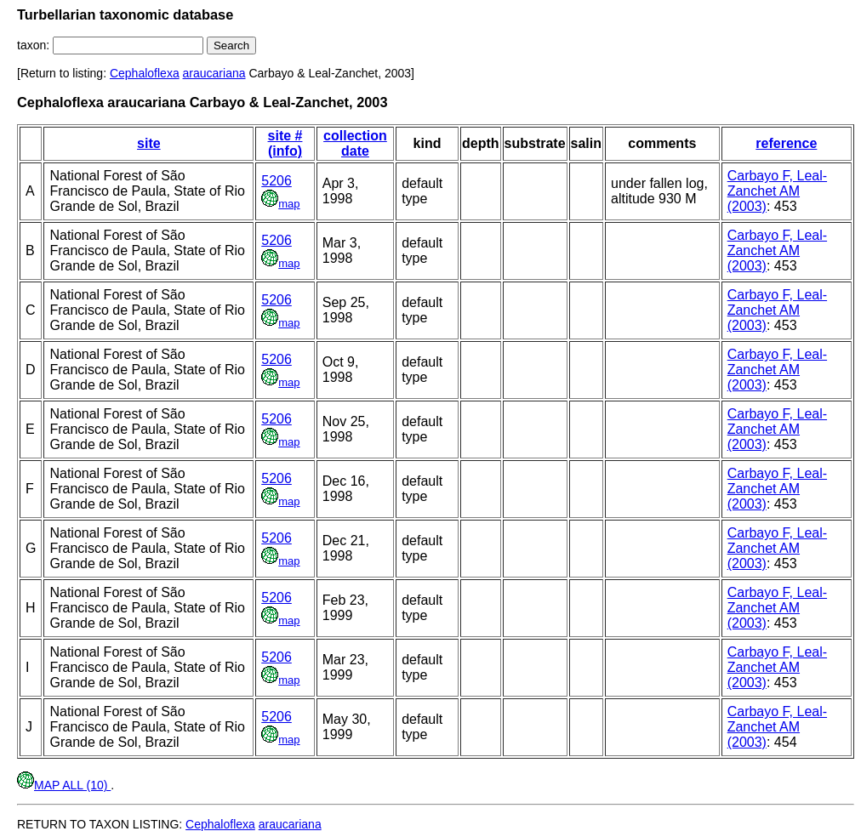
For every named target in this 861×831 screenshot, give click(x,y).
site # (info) (285, 143)
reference (786, 143)
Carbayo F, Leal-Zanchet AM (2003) (777, 190)
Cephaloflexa (145, 73)
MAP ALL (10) (64, 785)
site (149, 143)
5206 (276, 181)
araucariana (214, 73)
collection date (355, 143)
